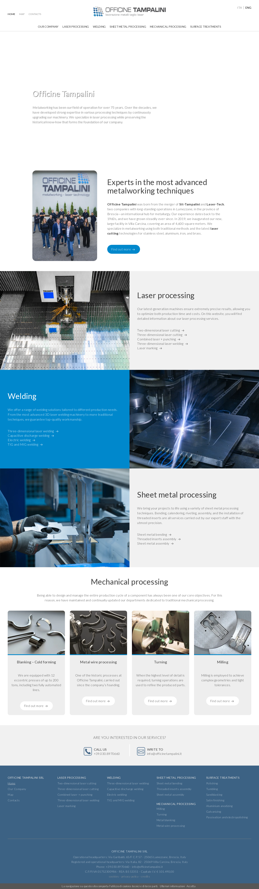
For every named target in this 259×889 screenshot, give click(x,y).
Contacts (35, 14)
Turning (162, 814)
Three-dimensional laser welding (160, 344)
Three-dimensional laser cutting (159, 334)
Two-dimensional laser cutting (158, 329)
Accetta (191, 886)
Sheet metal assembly (153, 544)
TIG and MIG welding (23, 445)
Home (11, 14)
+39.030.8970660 (107, 751)
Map (21, 14)
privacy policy (130, 876)
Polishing (212, 783)
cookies (114, 876)
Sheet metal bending (152, 534)
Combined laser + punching (156, 339)
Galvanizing (213, 811)
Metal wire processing (171, 825)
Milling (161, 808)
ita (239, 7)
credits (145, 876)
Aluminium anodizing (219, 806)
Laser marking (147, 349)
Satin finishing (215, 800)
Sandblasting (214, 794)
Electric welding (19, 440)
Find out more (121, 249)
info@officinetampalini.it (164, 751)
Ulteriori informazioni (172, 886)
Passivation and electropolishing (227, 817)
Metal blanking (166, 820)
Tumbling (212, 789)
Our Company (48, 26)
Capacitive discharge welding (28, 435)
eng (248, 7)
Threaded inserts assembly (156, 539)
